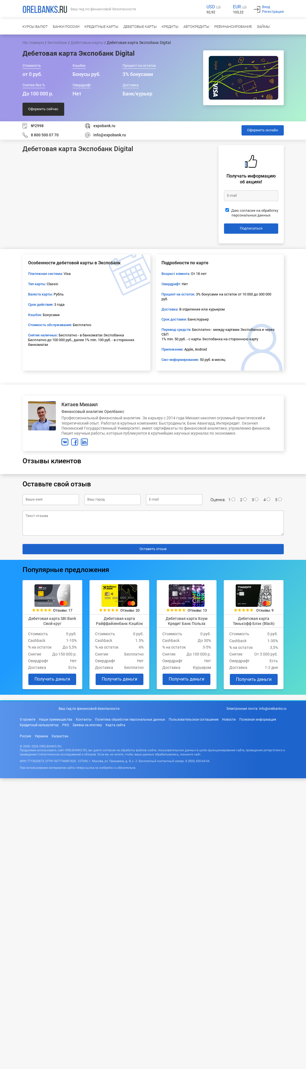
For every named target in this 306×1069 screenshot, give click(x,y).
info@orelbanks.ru (273, 709)
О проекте (27, 719)
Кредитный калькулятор (39, 725)
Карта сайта (115, 725)
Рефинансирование (233, 26)
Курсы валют (35, 26)
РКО (65, 725)
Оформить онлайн (262, 130)
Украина (41, 736)
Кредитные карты (101, 26)
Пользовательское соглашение (193, 719)
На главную (33, 42)
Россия (25, 736)
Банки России (66, 26)
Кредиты (170, 26)
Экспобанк (57, 42)
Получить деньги (52, 679)
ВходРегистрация (273, 9)
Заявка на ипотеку (87, 725)
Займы (263, 26)
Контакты (83, 719)
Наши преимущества (55, 719)
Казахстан (60, 736)
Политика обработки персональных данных (130, 719)
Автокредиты (196, 26)
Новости (229, 719)
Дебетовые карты (140, 26)
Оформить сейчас (43, 109)
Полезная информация (257, 719)
